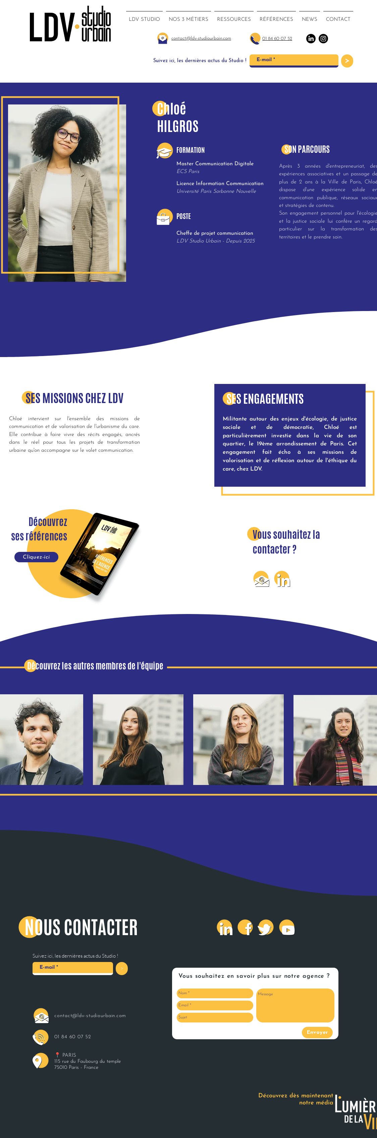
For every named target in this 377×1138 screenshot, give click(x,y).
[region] (138, 741)
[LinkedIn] (281, 578)
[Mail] (261, 578)
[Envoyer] (317, 1032)
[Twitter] (266, 927)
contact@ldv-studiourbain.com (90, 1015)
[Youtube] (286, 927)
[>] (347, 61)
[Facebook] (245, 927)
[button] (188, 17)
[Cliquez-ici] (36, 557)
